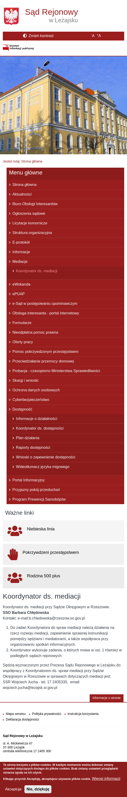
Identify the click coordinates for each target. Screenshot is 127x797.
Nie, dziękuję (38, 790)
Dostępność (22, 409)
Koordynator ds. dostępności (40, 428)
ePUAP (18, 294)
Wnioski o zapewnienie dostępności (45, 457)
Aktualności (22, 194)
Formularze (21, 323)
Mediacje (19, 262)
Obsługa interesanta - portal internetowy (45, 313)
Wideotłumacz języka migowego (42, 467)
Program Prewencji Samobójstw (39, 499)
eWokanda (21, 284)
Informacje (21, 252)
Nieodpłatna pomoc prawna (35, 332)
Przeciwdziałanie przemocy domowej (43, 361)
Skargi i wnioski (25, 380)
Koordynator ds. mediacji (36, 271)
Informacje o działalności (36, 419)
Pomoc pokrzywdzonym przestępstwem (45, 352)
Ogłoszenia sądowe (28, 213)
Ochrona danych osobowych (36, 390)
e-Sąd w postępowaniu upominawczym (44, 304)
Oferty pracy (22, 342)
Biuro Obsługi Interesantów (35, 204)
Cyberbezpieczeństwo (30, 400)
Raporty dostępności (33, 447)
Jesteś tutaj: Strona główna (22, 161)
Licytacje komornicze (29, 223)
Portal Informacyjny (28, 480)
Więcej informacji (106, 779)
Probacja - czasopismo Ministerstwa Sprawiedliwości (56, 371)
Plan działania (27, 438)
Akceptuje (13, 790)
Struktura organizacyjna (32, 233)
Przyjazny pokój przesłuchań (36, 490)
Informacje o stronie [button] (106, 698)
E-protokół (21, 242)
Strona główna (24, 185)
